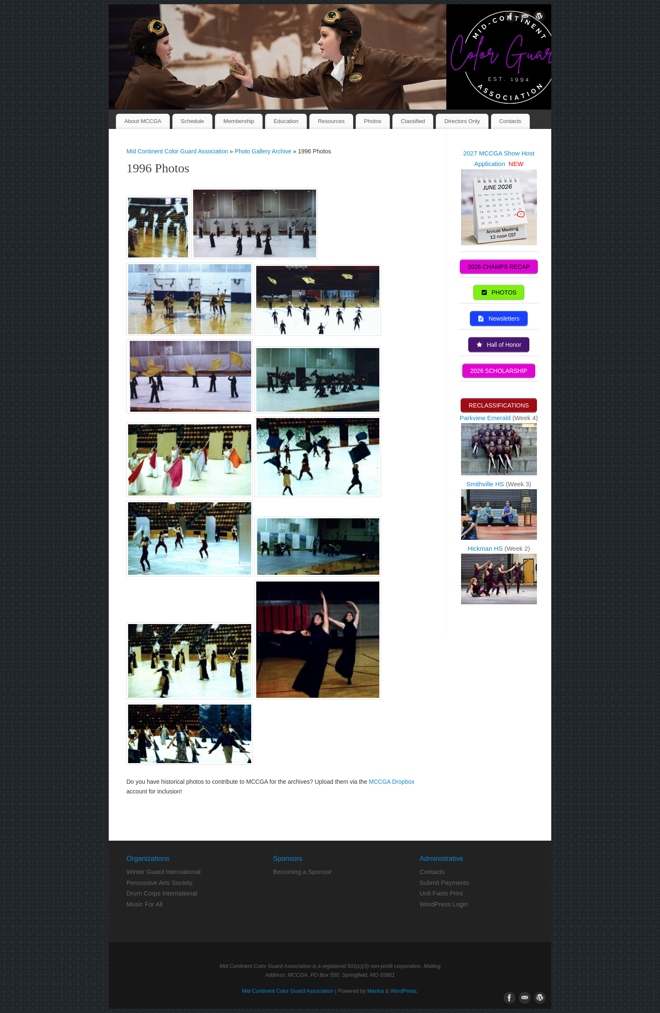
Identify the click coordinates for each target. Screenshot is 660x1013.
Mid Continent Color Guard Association (177, 151)
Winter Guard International (163, 871)
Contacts (510, 121)
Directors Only (462, 121)
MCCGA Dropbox (391, 781)
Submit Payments (444, 882)
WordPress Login (443, 904)
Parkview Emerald (485, 417)
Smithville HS (486, 483)
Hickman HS (485, 547)
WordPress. (404, 991)
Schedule (192, 121)
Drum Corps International (161, 893)
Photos (372, 121)
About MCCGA (142, 121)
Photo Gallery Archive (264, 151)
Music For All (144, 904)
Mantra (376, 991)
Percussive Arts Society (159, 882)
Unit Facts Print (441, 893)
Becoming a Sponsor (302, 871)
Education (286, 121)
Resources (331, 121)
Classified (413, 121)
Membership (238, 121)
